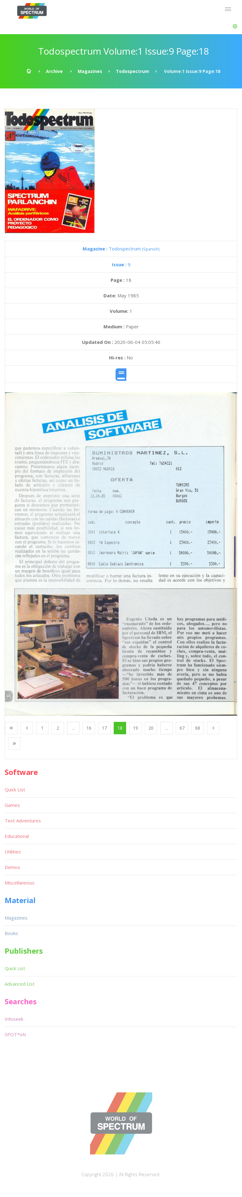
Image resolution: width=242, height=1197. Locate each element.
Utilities (13, 851)
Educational (17, 836)
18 (119, 728)
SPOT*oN (15, 1034)
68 (197, 728)
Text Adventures (23, 820)
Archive (54, 71)
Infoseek (14, 1019)
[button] (235, 26)
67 (182, 728)
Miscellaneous (19, 883)
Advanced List (19, 984)
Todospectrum (132, 71)
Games (12, 805)
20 (150, 728)
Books (11, 933)
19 (135, 728)
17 (104, 728)
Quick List (15, 789)
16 (88, 728)
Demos (12, 867)
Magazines (90, 71)
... (73, 728)
